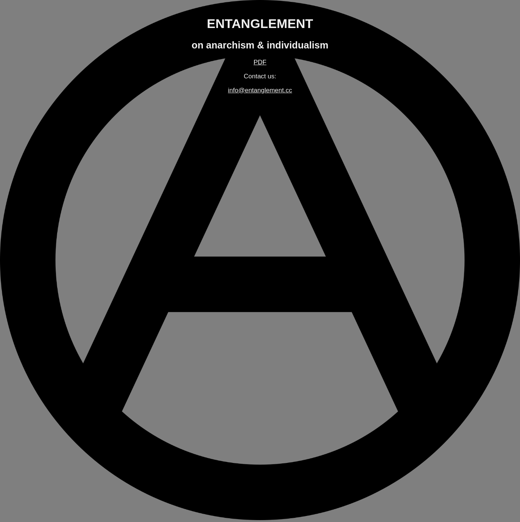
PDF (260, 62)
